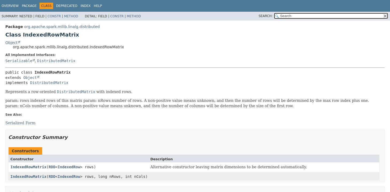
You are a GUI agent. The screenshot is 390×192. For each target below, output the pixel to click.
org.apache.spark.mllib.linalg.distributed (62, 27)
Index (86, 6)
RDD (52, 167)
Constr (54, 16)
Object (11, 43)
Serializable (18, 61)
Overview (10, 6)
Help (98, 6)
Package (29, 6)
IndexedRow (69, 167)
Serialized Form (20, 123)
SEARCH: (266, 16)
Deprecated (66, 6)
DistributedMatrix (56, 61)
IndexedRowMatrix (28, 167)
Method (71, 16)
